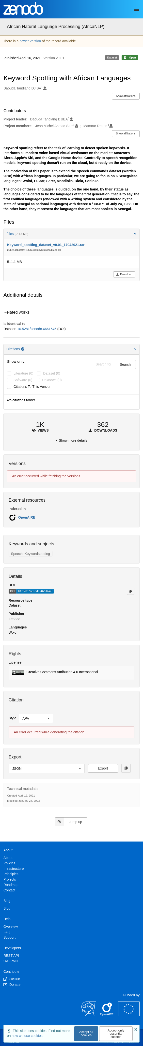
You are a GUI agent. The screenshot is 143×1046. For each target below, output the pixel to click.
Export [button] (103, 768)
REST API (11, 956)
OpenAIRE (26, 517)
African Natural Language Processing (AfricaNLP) (55, 26)
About (8, 858)
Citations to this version (32, 387)
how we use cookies (27, 1036)
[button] (71, 673)
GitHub (11, 979)
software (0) (23, 380)
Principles (10, 874)
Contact (9, 890)
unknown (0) (52, 380)
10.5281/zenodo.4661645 (37, 329)
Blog (6, 908)
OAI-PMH (10, 961)
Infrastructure (13, 869)
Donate (11, 985)
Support (9, 937)
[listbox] (36, 718)
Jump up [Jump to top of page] (68, 821)
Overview (10, 927)
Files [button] (71, 234)
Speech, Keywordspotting (30, 554)
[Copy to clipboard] (130, 591)
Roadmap (10, 885)
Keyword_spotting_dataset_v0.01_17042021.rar (45, 245)
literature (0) (23, 373)
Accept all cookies (86, 1033)
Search (125, 364)
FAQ (6, 932)
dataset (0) (51, 373)
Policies (9, 863)
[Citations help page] (23, 349)
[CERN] (88, 1015)
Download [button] (124, 274)
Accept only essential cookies (116, 1034)
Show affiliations (125, 95)
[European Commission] (129, 1015)
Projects (9, 879)
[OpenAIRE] (107, 1015)
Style (12, 718)
